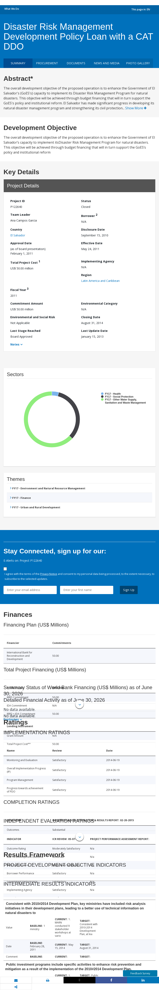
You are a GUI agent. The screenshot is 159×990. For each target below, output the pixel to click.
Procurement (47, 63)
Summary (18, 63)
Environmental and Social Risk (32, 317)
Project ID (17, 201)
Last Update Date (94, 331)
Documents (76, 63)
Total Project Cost (25, 261)
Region (86, 275)
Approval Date (21, 243)
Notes (14, 344)
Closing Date (90, 317)
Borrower (89, 215)
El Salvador (17, 235)
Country (16, 229)
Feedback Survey (140, 973)
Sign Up (129, 590)
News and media (106, 63)
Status (86, 201)
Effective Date (91, 243)
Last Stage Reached (25, 331)
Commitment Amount (26, 303)
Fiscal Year (19, 289)
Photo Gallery (138, 63)
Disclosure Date (93, 229)
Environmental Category (99, 303)
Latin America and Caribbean (100, 281)
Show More (136, 108)
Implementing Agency (97, 261)
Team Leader (20, 215)
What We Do (11, 9)
